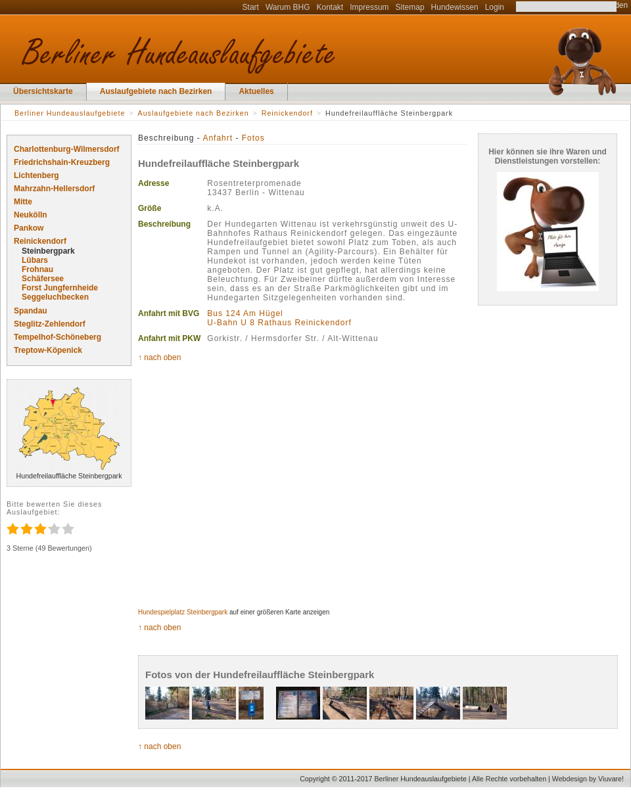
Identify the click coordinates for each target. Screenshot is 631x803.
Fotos (253, 138)
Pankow (28, 228)
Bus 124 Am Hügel (245, 313)
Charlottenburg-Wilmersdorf (67, 149)
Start (251, 7)
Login (494, 7)
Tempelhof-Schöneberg (57, 337)
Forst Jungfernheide (60, 287)
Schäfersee (43, 278)
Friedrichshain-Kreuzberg (62, 162)
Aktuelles (256, 91)
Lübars (35, 260)
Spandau (30, 310)
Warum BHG (288, 7)
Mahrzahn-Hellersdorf (54, 188)
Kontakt (330, 7)
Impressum (369, 7)
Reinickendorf (40, 241)
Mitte (23, 201)
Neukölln (30, 214)
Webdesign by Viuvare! (588, 779)
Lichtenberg (36, 175)
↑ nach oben (159, 357)
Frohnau (37, 269)
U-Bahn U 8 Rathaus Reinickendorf (279, 322)
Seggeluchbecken (55, 297)
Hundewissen (455, 7)
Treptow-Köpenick (48, 350)
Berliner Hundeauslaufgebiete (69, 113)
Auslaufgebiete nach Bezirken (156, 91)
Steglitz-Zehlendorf (49, 324)
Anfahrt (217, 138)
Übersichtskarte (43, 91)
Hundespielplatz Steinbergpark (182, 612)
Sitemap (410, 7)
